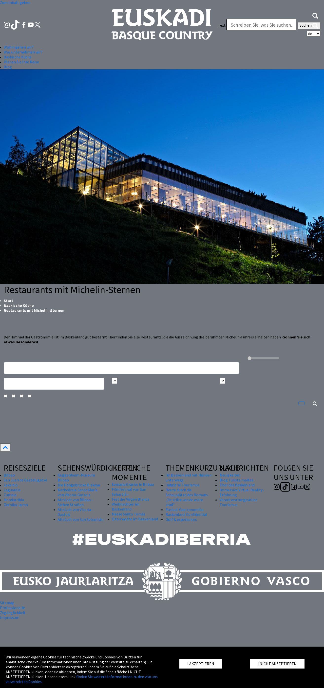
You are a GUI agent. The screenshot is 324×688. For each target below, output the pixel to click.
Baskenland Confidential (186, 514)
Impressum (9, 617)
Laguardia (12, 489)
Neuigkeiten (230, 475)
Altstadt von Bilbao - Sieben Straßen (75, 502)
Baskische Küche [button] (18, 56)
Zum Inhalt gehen (15, 2)
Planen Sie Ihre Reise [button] (21, 61)
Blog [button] (8, 66)
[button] (315, 15)
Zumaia (10, 494)
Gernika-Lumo (16, 504)
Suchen (309, 26)
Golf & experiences (181, 519)
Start (8, 300)
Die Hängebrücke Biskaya (79, 484)
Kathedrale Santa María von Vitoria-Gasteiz (77, 492)
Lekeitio (11, 484)
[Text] (261, 25)
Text (222, 25)
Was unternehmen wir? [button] (23, 52)
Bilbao (9, 475)
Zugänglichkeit (13, 612)
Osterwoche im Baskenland (135, 518)
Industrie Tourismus (182, 484)
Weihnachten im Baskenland (125, 507)
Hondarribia (14, 499)
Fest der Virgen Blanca (130, 499)
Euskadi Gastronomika (185, 509)
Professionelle (12, 607)
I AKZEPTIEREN (200, 663)
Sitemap (7, 602)
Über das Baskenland (237, 484)
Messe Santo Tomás (128, 514)
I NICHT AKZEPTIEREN (277, 663)
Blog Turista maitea (236, 479)
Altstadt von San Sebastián (80, 519)
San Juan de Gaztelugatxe (25, 479)
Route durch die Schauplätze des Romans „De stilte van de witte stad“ (187, 497)
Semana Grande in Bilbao (133, 484)
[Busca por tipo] (222, 381)
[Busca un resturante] (121, 368)
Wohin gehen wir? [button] (19, 47)
